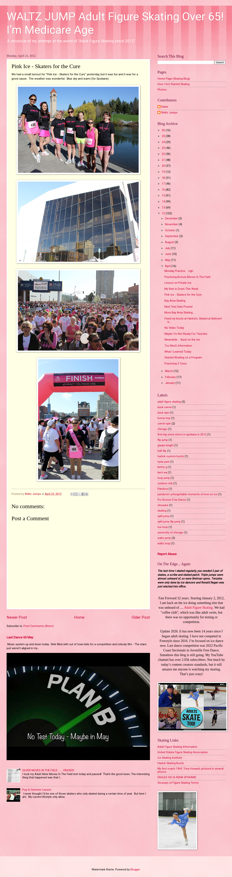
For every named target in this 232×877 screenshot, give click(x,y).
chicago (162, 429)
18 (164, 178)
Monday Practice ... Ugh (178, 271)
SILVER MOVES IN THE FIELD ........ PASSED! (48, 770)
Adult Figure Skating (198, 607)
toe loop (162, 527)
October (170, 230)
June (168, 254)
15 (164, 195)
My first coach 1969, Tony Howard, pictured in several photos (190, 770)
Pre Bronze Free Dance (171, 499)
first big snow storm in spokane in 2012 (181, 434)
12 (164, 213)
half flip (161, 451)
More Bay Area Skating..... (179, 312)
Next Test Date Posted (178, 306)
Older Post (141, 617)
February (171, 377)
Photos (162, 89)
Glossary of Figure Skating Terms (178, 782)
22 (164, 154)
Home (79, 617)
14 (164, 201)
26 (164, 130)
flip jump (162, 440)
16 (164, 189)
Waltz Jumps (169, 112)
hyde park (163, 461)
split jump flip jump (169, 521)
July (168, 248)
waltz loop (163, 543)
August (170, 242)
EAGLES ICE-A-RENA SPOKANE (176, 777)
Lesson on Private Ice (177, 282)
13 (164, 207)
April (168, 266)
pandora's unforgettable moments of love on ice (187, 494)
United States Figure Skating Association (182, 752)
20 (164, 165)
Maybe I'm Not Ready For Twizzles (185, 333)
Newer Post (17, 617)
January (170, 383)
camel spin (164, 423)
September (172, 236)
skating (161, 510)
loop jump (163, 478)
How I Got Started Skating (173, 84)
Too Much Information (178, 345)
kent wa (162, 472)
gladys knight (165, 445)
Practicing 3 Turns (175, 363)
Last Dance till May (20, 637)
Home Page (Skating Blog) (173, 78)
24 (164, 142)
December (171, 218)
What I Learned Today (177, 351)
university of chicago (170, 532)
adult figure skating (169, 401)
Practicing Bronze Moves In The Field (187, 277)
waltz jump (164, 538)
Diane (164, 106)
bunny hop (163, 418)
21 (164, 160)
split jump (163, 516)
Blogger (135, 869)
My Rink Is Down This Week (181, 289)
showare (162, 505)
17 (164, 183)
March (169, 371)
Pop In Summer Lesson (36, 789)
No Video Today (174, 327)
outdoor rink (165, 483)
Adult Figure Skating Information (177, 746)
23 (164, 148)
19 (164, 171)
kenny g (162, 467)
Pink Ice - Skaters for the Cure (183, 294)
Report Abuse (167, 554)
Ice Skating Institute (169, 757)
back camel (164, 407)
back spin (163, 412)
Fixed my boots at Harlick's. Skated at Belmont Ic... (193, 320)
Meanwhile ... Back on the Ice (182, 339)
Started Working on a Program (183, 357)
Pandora (162, 489)
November (172, 224)
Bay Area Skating (174, 300)
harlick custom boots (170, 456)
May (168, 260)
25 (164, 136)
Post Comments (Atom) (39, 626)
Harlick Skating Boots (170, 763)
